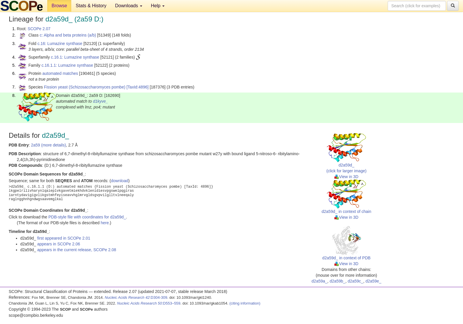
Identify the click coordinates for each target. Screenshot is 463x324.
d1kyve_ (100, 101)
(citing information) (244, 303)
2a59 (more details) (48, 145)
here (105, 222)
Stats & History (91, 5)
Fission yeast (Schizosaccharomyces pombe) (84, 87)
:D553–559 (149, 303)
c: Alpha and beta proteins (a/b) (68, 35)
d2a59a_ (319, 281)
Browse (59, 5)
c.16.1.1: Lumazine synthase (67, 65)
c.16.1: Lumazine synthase (75, 57)
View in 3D (346, 176)
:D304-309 (136, 297)
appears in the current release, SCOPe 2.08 (76, 249)
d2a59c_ (355, 281)
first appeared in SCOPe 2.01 (63, 238)
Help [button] (158, 5)
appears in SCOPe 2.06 (58, 244)
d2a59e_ (373, 281)
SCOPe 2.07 (39, 28)
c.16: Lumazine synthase (59, 43)
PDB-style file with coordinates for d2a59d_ (87, 217)
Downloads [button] (128, 5)
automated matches (60, 73)
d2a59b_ (338, 281)
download (119, 180)
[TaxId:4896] (137, 87)
